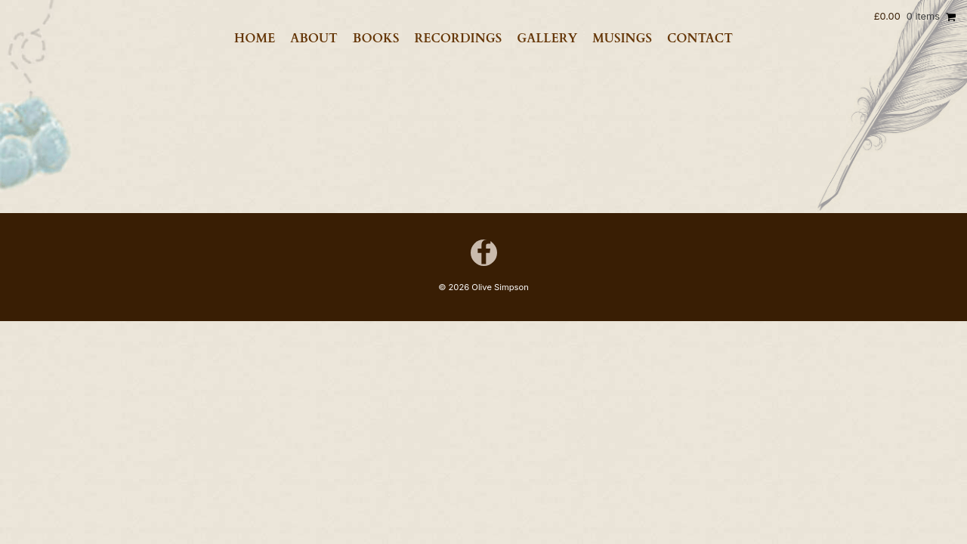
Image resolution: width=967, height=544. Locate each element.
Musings (622, 38)
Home (254, 38)
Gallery (547, 38)
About (314, 38)
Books (376, 38)
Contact (700, 38)
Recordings (458, 38)
